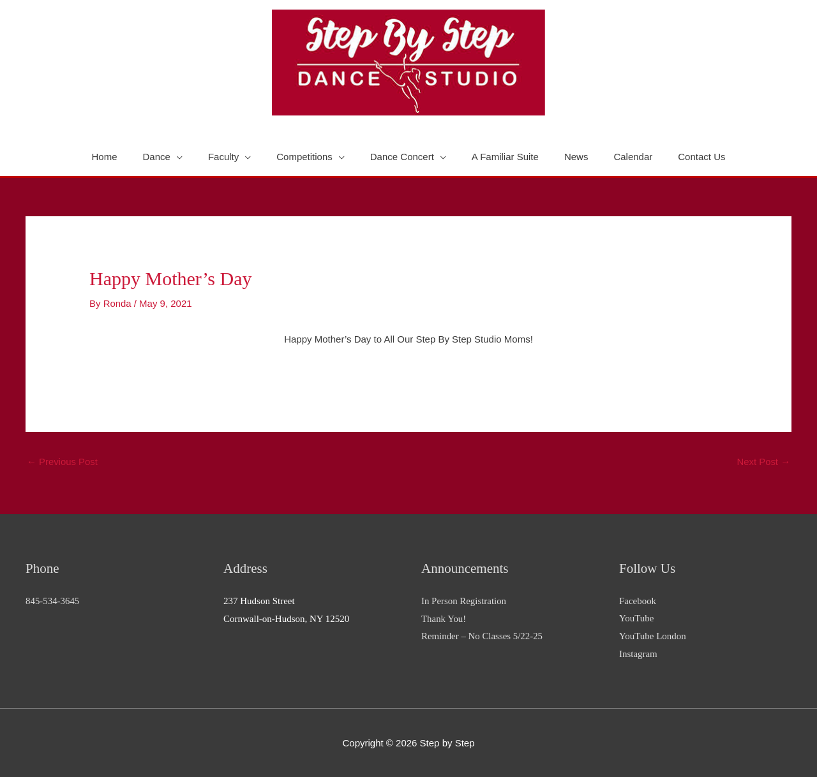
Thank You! (444, 618)
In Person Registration (464, 600)
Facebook (637, 600)
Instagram (638, 654)
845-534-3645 (53, 600)
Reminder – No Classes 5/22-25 (482, 636)
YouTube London (652, 636)
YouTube (636, 618)
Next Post (763, 462)
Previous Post (62, 462)
